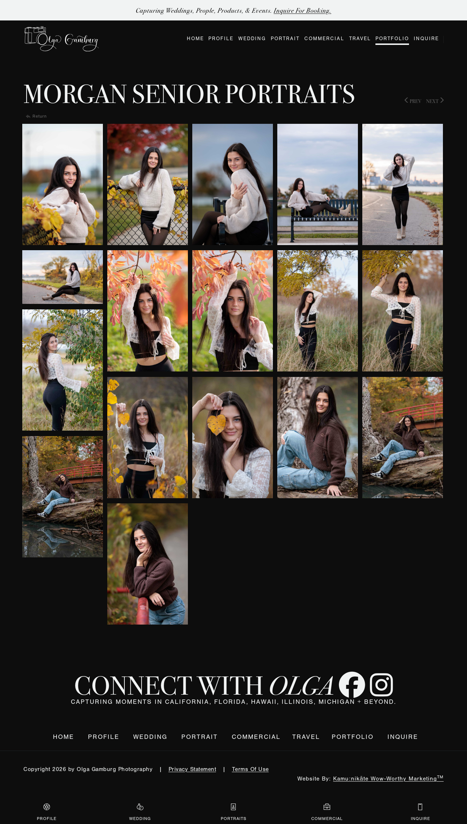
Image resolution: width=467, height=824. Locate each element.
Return (39, 116)
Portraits (233, 811)
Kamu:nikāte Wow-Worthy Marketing (388, 778)
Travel (306, 737)
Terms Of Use (250, 769)
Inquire (402, 737)
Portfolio (353, 737)
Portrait (199, 737)
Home (63, 737)
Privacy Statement (192, 769)
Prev (413, 101)
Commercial (256, 737)
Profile (103, 737)
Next (435, 101)
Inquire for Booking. (302, 10)
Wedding (150, 737)
